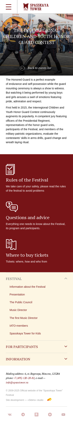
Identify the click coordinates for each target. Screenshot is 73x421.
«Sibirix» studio (35, 400)
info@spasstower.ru (17, 382)
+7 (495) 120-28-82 (23, 378)
